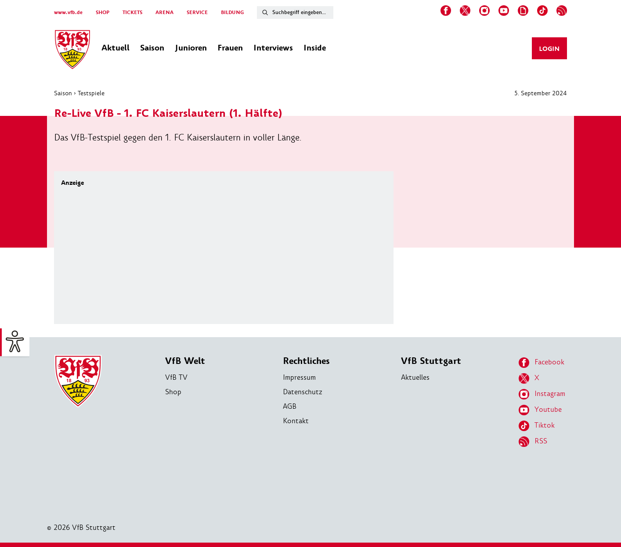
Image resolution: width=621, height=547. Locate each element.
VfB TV (176, 377)
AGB (289, 406)
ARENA (164, 12)
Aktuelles (415, 377)
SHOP (102, 12)
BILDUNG (232, 12)
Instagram (542, 394)
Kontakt (296, 420)
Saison (63, 93)
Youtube (540, 410)
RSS (533, 441)
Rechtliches (306, 361)
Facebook (541, 362)
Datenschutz (302, 391)
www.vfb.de (68, 12)
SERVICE (197, 12)
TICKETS (132, 12)
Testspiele (91, 93)
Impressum (299, 377)
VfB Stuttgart (431, 361)
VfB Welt (185, 361)
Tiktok (537, 426)
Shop (173, 391)
